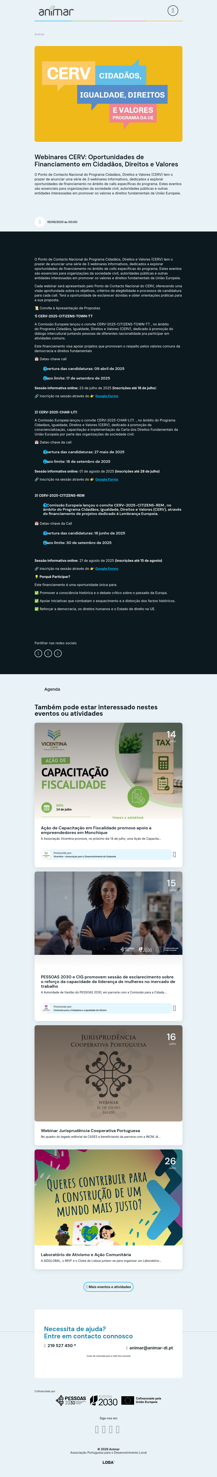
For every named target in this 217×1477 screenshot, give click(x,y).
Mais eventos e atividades (108, 1287)
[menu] (173, 10)
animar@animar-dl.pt (149, 1347)
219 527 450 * (60, 1345)
